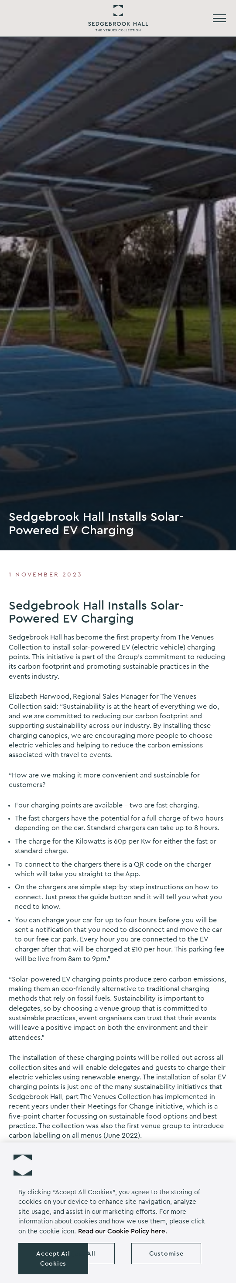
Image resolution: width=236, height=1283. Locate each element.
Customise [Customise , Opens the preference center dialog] (166, 1253)
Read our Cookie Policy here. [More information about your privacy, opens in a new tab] (122, 1231)
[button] (23, 1165)
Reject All (80, 1253)
